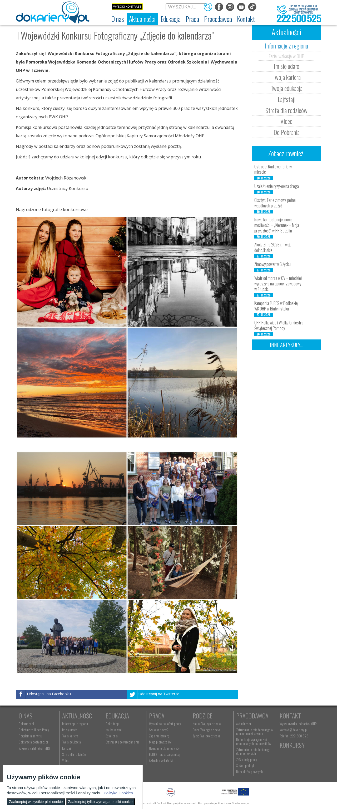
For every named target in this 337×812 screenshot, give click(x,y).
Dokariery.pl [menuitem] (26, 723)
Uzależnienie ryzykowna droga (276, 186)
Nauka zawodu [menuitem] (114, 729)
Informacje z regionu (286, 45)
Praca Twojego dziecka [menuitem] (207, 729)
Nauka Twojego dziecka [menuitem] (207, 723)
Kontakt (290, 715)
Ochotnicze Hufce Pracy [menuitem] (34, 729)
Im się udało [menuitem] (69, 729)
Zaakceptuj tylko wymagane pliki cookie (100, 802)
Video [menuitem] (65, 760)
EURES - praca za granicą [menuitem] (164, 754)
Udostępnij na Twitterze (158, 693)
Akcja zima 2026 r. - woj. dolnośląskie (272, 247)
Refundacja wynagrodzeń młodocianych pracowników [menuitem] (253, 741)
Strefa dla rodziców (286, 110)
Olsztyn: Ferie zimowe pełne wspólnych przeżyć (275, 203)
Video (286, 121)
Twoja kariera (286, 77)
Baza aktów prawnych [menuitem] (249, 771)
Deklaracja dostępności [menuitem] (33, 742)
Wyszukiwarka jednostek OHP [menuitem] (298, 723)
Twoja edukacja (287, 88)
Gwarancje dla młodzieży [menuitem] (164, 748)
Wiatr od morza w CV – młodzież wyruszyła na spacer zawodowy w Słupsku (278, 283)
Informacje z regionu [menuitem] (75, 723)
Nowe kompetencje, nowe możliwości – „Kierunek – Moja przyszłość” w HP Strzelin (276, 225)
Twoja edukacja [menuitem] (71, 742)
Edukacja (117, 715)
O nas (25, 715)
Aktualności (78, 715)
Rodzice (202, 715)
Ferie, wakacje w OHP (286, 56)
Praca (156, 715)
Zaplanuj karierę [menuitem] (159, 735)
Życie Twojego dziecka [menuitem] (206, 735)
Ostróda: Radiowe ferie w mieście (273, 169)
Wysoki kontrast (127, 6)
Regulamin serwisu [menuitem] (30, 735)
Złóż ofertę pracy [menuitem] (246, 759)
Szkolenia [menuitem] (112, 735)
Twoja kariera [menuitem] (70, 735)
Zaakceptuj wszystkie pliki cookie (36, 802)
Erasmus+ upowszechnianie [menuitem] (123, 742)
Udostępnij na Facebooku (49, 693)
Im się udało (286, 66)
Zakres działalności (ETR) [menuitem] (34, 748)
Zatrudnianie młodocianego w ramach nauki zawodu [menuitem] (254, 731)
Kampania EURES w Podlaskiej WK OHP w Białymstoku (276, 306)
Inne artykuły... (286, 345)
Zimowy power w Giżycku (272, 264)
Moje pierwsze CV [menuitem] (160, 742)
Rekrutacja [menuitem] (112, 723)
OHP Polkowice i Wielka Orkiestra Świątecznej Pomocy (278, 325)
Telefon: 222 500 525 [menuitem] (294, 735)
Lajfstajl (286, 99)
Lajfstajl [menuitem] (67, 748)
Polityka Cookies (118, 793)
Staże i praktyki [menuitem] (245, 765)
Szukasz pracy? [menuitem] (158, 729)
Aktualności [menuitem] (243, 723)
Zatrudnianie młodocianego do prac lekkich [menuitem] (253, 751)
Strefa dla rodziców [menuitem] (74, 754)
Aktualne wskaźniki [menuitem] (161, 760)
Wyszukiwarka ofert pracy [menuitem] (165, 723)
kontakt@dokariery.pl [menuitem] (294, 729)
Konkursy (292, 745)
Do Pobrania (287, 132)
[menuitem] (117, 19)
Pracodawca (252, 715)
